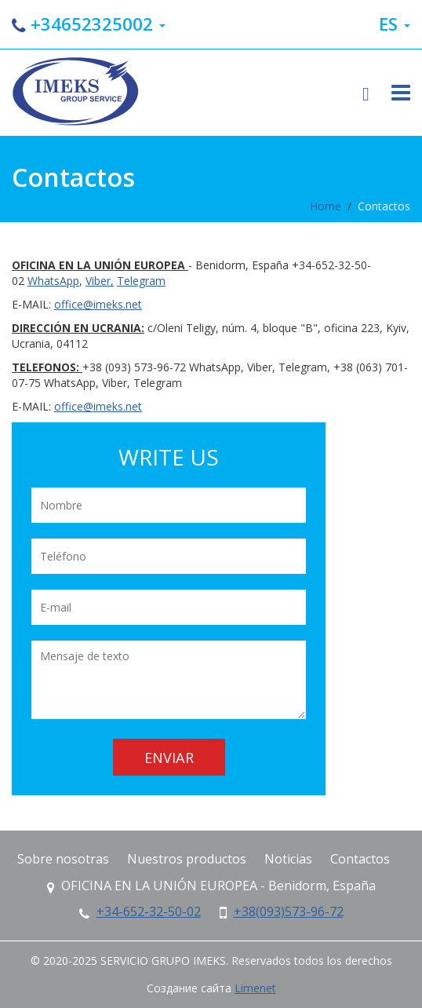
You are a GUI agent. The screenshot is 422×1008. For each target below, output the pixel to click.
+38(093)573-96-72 (289, 911)
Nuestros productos (186, 858)
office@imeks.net (98, 304)
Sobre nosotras (63, 858)
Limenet (255, 988)
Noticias (288, 858)
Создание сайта (189, 988)
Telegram (141, 280)
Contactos (384, 206)
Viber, (99, 280)
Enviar (169, 757)
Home (325, 206)
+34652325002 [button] (89, 24)
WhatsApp (53, 280)
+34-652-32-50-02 (148, 911)
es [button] (394, 24)
